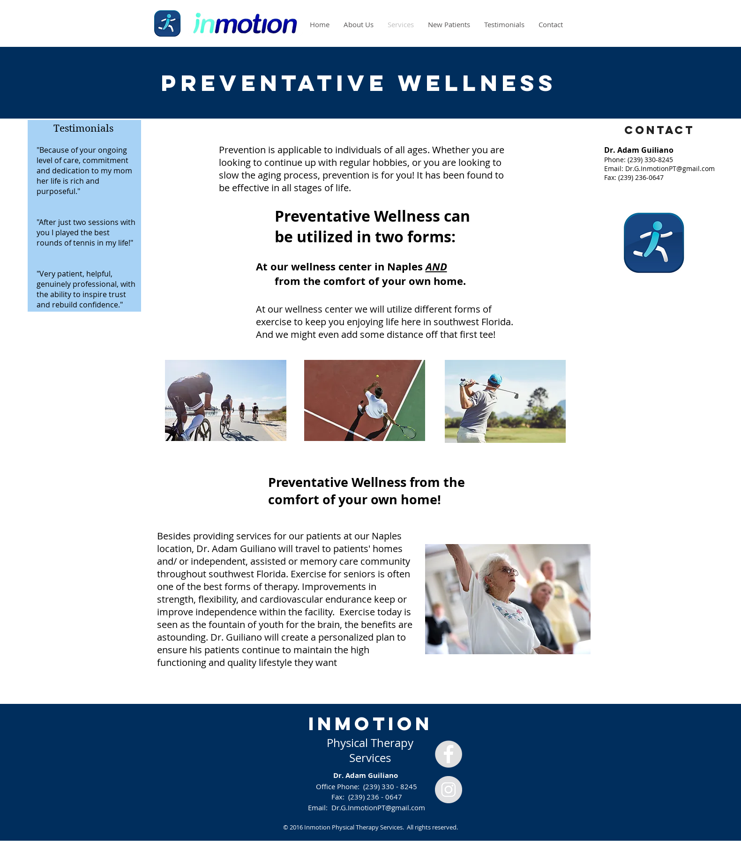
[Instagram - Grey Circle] (448, 789)
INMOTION (370, 723)
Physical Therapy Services (370, 750)
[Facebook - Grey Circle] (448, 754)
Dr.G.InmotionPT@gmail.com (670, 168)
